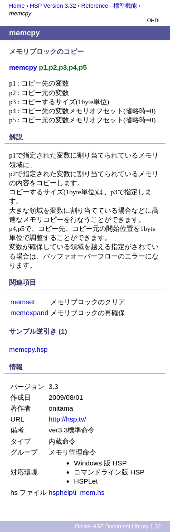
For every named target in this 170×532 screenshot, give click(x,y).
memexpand (29, 312)
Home (16, 5)
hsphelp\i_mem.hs (76, 492)
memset (22, 302)
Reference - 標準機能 (109, 5)
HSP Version (53, 5)
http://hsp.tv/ (67, 419)
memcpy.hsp (28, 349)
